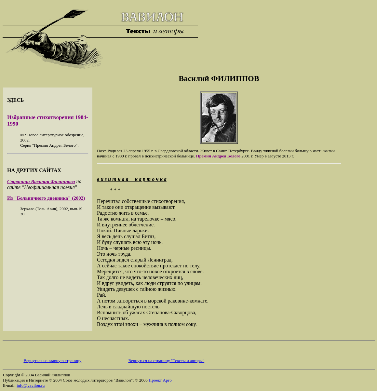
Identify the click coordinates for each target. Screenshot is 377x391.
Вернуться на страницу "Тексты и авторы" (166, 360)
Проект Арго (160, 380)
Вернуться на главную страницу (52, 360)
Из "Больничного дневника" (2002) (46, 198)
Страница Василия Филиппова (41, 181)
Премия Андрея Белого (218, 156)
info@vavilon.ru (31, 385)
